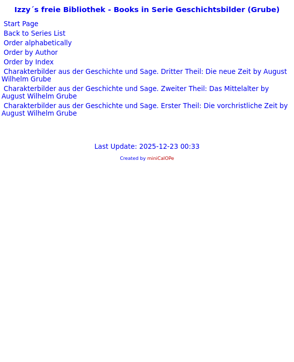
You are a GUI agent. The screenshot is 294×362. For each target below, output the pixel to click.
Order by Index (28, 62)
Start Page (20, 24)
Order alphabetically (37, 43)
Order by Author (30, 52)
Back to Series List (33, 33)
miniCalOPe (160, 158)
